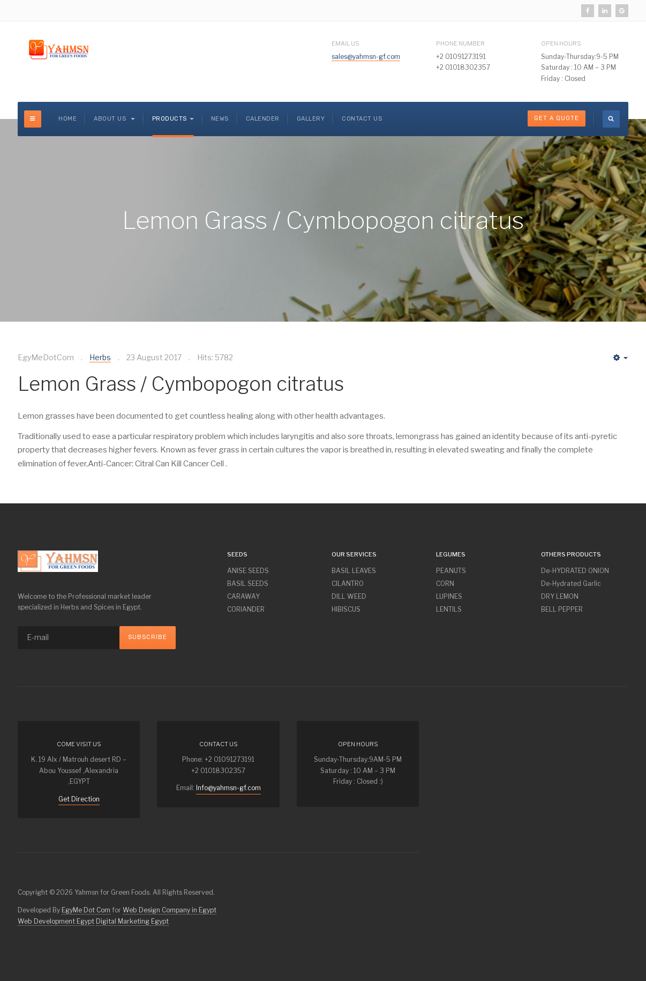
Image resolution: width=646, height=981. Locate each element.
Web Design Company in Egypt (169, 910)
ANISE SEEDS (248, 571)
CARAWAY (243, 596)
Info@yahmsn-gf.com (228, 788)
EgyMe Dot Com (86, 910)
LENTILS (449, 609)
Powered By (612, 729)
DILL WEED (349, 596)
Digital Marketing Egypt (132, 921)
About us (114, 118)
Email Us (345, 43)
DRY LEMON (560, 596)
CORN (445, 583)
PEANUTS (451, 571)
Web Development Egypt (56, 921)
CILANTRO (348, 583)
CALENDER (263, 118)
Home (67, 118)
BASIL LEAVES (354, 571)
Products (173, 118)
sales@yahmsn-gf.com (366, 57)
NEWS (220, 118)
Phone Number (460, 43)
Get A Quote (556, 118)
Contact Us (362, 118)
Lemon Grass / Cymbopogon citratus (181, 384)
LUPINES (449, 596)
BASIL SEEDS (247, 583)
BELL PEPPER (562, 609)
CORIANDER (246, 609)
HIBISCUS (346, 609)
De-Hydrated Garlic (571, 583)
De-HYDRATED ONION (575, 571)
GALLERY (311, 118)
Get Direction (79, 799)
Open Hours (561, 43)
